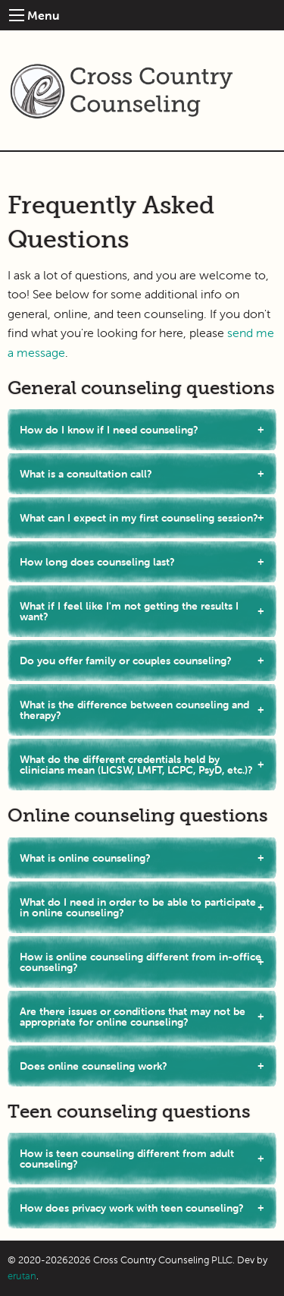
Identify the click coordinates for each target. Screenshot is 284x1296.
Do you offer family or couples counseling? (126, 660)
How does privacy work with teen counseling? (132, 1208)
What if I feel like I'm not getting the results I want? (129, 611)
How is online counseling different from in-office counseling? (140, 962)
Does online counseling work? (93, 1066)
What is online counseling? (85, 858)
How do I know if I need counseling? (109, 430)
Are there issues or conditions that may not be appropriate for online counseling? (132, 1016)
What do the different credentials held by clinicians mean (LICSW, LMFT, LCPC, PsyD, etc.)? (136, 764)
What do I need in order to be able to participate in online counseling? (138, 907)
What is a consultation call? (86, 474)
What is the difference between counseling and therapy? (134, 710)
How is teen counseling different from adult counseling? (127, 1158)
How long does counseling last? (97, 562)
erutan (22, 1275)
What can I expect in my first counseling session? (139, 518)
